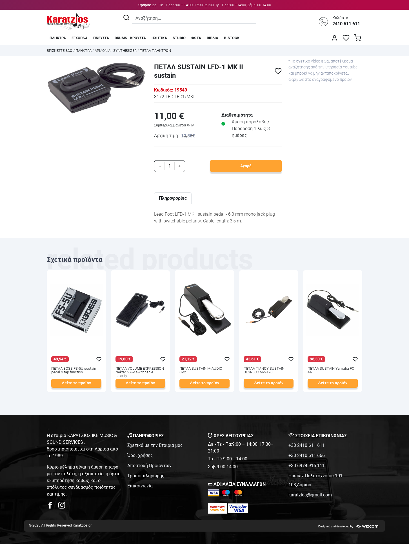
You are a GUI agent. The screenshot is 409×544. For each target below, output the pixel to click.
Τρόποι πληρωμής (146, 475)
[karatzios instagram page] (61, 506)
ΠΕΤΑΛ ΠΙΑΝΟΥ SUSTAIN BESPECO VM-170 (264, 370)
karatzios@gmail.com (310, 495)
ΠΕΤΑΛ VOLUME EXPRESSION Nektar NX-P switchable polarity (139, 372)
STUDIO (179, 38)
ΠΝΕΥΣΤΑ (101, 38)
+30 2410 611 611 (306, 445)
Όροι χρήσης (140, 455)
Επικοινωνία (140, 486)
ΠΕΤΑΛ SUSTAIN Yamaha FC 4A (331, 370)
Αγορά (246, 166)
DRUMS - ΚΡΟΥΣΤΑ (130, 38)
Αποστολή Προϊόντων (149, 465)
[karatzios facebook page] (52, 506)
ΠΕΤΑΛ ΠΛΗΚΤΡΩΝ (155, 50)
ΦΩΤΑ (196, 38)
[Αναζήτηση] (126, 18)
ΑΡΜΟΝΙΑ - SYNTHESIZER (116, 50)
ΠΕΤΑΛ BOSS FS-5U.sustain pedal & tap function (73, 370)
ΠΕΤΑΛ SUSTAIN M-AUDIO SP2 (200, 370)
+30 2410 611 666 (306, 455)
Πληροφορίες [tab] (173, 198)
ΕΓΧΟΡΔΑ (80, 38)
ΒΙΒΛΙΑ (212, 38)
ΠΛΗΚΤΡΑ (58, 38)
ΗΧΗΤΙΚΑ (159, 38)
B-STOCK (231, 38)
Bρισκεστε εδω (60, 50)
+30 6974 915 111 (306, 465)
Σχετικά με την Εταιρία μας (155, 445)
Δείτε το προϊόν (76, 383)
